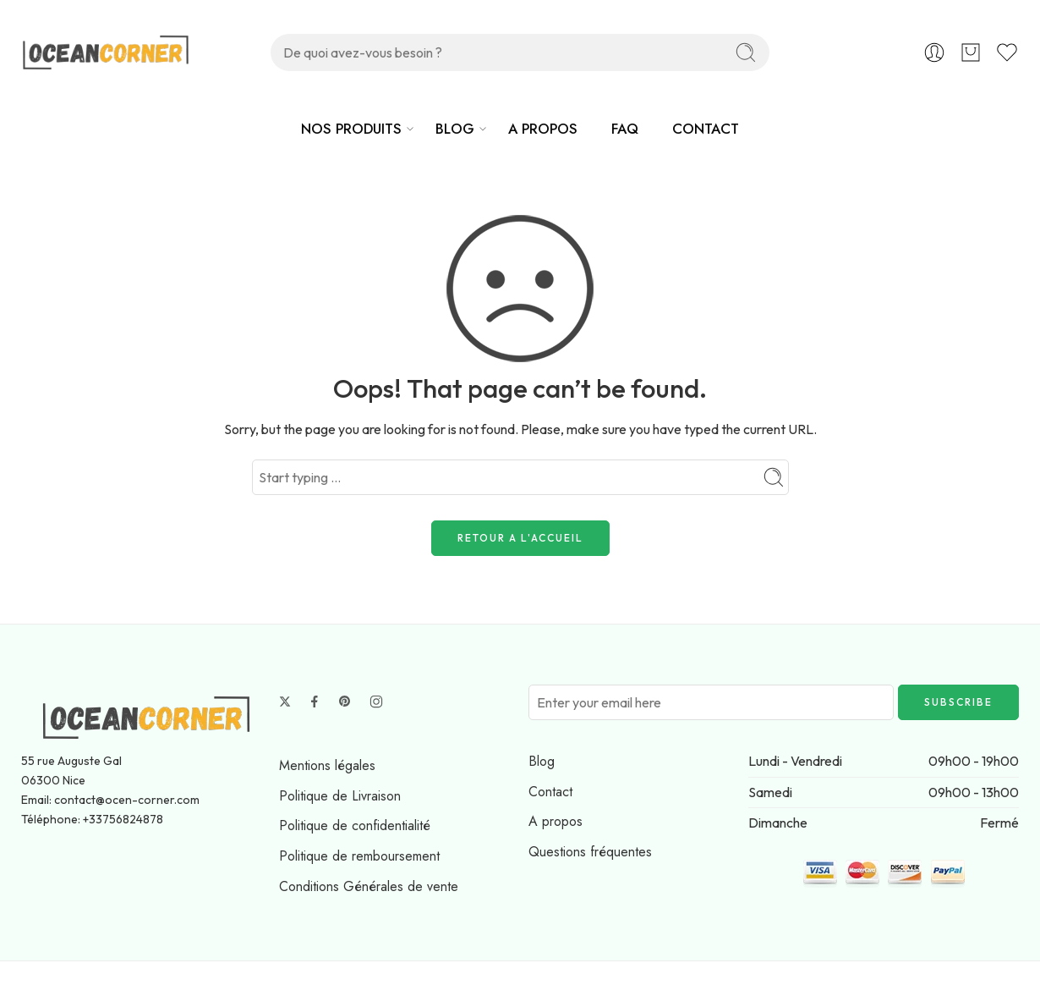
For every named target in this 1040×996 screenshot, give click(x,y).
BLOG (454, 128)
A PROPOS (542, 128)
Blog (541, 761)
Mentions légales (327, 765)
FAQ (624, 128)
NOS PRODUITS (351, 128)
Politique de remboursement (359, 856)
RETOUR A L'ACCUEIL (520, 537)
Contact (550, 791)
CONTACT (705, 128)
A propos (555, 821)
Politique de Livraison (340, 796)
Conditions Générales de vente (368, 886)
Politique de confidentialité (354, 825)
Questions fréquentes (590, 851)
